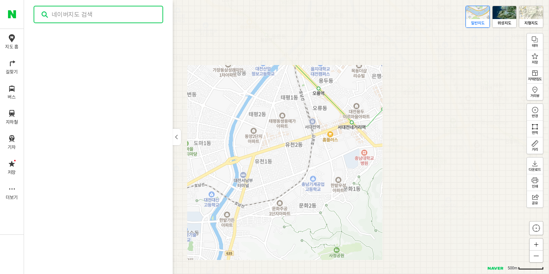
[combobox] (98, 14)
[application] (286, 137)
